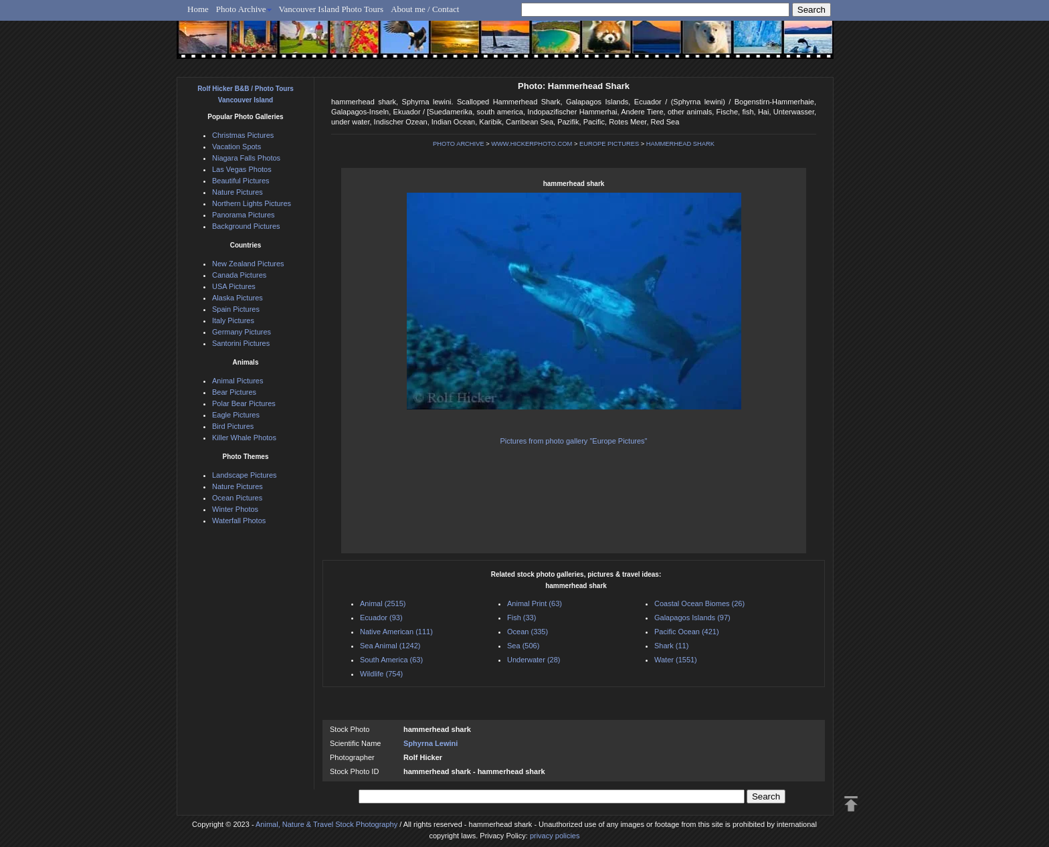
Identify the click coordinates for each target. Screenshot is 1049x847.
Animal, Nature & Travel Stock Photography (326, 824)
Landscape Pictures (244, 475)
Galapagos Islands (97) (692, 618)
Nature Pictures (237, 192)
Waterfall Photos (239, 520)
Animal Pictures (237, 381)
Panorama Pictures (243, 215)
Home (198, 9)
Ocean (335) (527, 632)
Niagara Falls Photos (246, 158)
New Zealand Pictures (248, 264)
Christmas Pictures (243, 135)
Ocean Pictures (237, 498)
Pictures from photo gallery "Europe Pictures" (574, 441)
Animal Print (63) (534, 603)
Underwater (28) (533, 660)
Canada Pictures (239, 275)
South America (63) (391, 660)
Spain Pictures (236, 309)
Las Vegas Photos (242, 169)
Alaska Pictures (237, 298)
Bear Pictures (234, 392)
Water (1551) (675, 660)
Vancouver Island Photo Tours (331, 9)
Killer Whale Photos (244, 438)
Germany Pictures (241, 332)
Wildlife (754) (381, 674)
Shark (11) (671, 646)
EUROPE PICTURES (609, 143)
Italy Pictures (233, 320)
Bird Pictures (233, 426)
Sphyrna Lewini (430, 743)
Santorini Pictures (241, 343)
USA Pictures (234, 286)
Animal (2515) (382, 603)
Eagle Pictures (236, 415)
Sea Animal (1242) (390, 646)
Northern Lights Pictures (251, 203)
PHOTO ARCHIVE (458, 143)
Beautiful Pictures (241, 181)
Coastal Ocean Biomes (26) (699, 603)
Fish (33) (521, 618)
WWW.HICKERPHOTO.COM (531, 143)
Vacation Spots (236, 147)
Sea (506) (523, 646)
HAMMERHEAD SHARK (680, 143)
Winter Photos (235, 509)
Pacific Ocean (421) (686, 632)
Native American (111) (396, 632)
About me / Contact (425, 9)
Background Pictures (246, 226)
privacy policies (555, 836)
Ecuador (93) (381, 618)
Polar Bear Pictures (244, 403)
